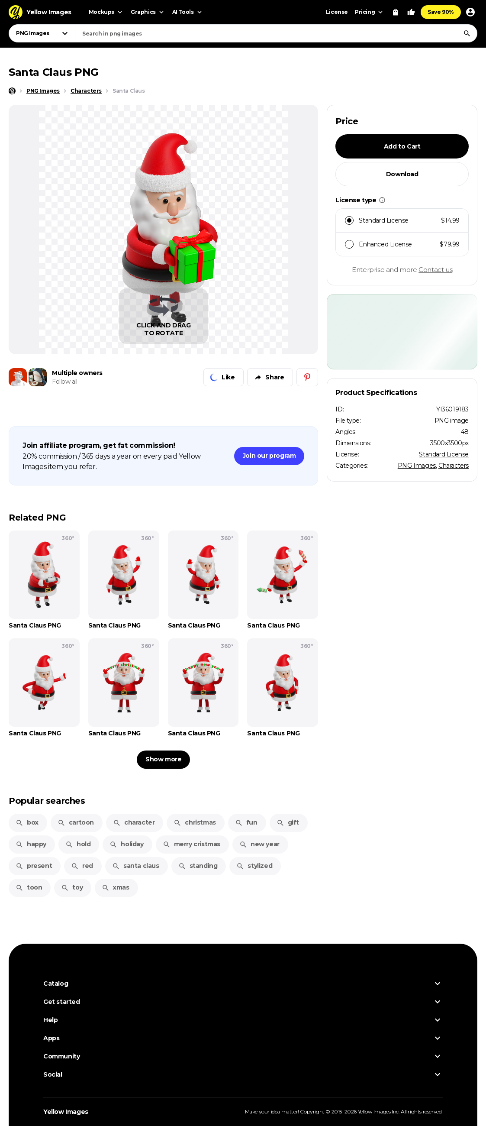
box (27, 822)
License (337, 12)
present (34, 866)
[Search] (467, 33)
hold (77, 844)
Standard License (444, 454)
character (133, 822)
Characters (453, 465)
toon (29, 887)
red (82, 866)
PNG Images (417, 465)
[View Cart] (395, 12)
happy (31, 844)
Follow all (64, 381)
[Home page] (12, 90)
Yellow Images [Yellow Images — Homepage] (65, 1112)
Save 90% (441, 12)
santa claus (135, 866)
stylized (254, 866)
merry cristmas (191, 844)
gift (288, 822)
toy (72, 887)
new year (259, 844)
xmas (115, 887)
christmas (195, 822)
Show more (163, 759)
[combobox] (276, 33)
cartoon (76, 822)
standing (198, 866)
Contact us (435, 269)
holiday (126, 844)
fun (246, 822)
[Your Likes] (411, 12)
